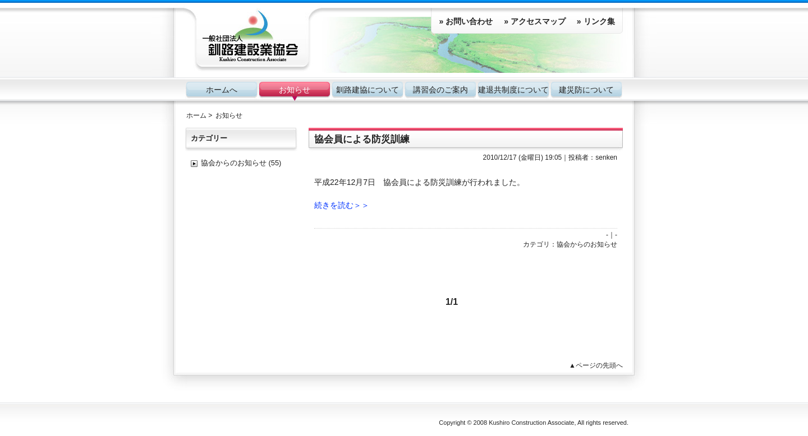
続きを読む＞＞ (341, 205)
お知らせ (294, 89)
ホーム (196, 115)
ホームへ (221, 89)
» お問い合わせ (466, 21)
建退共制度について (513, 89)
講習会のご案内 (440, 89)
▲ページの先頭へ (596, 365)
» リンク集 (596, 21)
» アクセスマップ (535, 21)
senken (606, 157)
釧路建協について (367, 89)
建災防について (586, 89)
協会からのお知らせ (587, 244)
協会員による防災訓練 (362, 139)
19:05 (553, 157)
